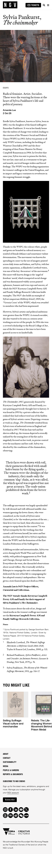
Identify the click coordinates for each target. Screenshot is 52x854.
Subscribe (10, 800)
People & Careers (11, 770)
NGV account (13, 793)
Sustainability (9, 762)
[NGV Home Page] (10, 5)
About (5, 754)
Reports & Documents (13, 774)
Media (5, 766)
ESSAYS (6, 88)
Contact (6, 758)
